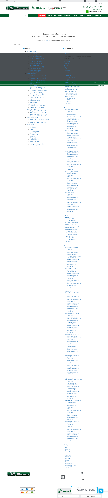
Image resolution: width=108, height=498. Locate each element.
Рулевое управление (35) (37, 63)
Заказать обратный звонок (95, 475)
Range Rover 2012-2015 (72, 355)
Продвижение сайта (98, 88)
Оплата (74, 15)
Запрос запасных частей (66, 1)
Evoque (66, 215)
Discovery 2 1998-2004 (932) (38, 77)
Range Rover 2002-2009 (72, 313)
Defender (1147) (31, 51)
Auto (31, 126)
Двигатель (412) (34, 55)
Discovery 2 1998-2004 (71, 130)
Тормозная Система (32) (37, 99)
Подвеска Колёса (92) (36, 61)
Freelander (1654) (31, 104)
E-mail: (93, 479)
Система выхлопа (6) (36, 65)
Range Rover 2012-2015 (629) (38, 116)
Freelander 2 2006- (70, 268)
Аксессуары (67, 455)
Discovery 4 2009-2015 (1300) (38, 80)
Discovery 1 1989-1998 (71, 109)
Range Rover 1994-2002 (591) (38, 111)
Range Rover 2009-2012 (72, 334)
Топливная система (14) (37, 97)
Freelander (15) (34, 139)
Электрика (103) (34, 72)
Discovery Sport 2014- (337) (37, 82)
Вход (86, 1)
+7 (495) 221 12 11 (94, 7)
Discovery (67, 108)
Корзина (98, 1)
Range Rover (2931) (32, 109)
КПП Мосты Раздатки (71, 83)
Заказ (65, 444)
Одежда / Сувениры (71, 467)
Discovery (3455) (31, 73)
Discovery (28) (34, 136)
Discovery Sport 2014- (71, 192)
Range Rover (67, 291)
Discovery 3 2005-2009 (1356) (38, 78)
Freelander (67, 246)
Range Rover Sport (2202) (34, 117)
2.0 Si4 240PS (70, 219)
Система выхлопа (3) (36, 95)
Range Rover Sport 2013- (72, 421)
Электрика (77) (34, 102)
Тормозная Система (71, 95)
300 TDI (69, 79)
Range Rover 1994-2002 (72, 293)
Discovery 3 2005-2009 (71, 151)
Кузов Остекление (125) (37, 58)
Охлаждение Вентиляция (72, 86)
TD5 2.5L (69, 81)
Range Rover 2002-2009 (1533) (38, 112)
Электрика (68, 103)
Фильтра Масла (70, 96)
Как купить (58, 15)
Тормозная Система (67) (37, 68)
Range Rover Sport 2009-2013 (73, 400)
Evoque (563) (30, 84)
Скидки (90, 15)
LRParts (32, 129)
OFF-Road (68, 74)
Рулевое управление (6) (37, 94)
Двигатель (68, 75)
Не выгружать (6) (35, 131)
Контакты (98, 15)
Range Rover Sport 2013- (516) (38, 122)
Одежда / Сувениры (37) (37, 144)
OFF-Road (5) (33, 53)
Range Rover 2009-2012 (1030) (38, 114)
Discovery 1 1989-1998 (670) (38, 75)
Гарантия (82, 15)
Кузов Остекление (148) (37, 89)
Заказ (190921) (31, 124)
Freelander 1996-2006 (71, 247)
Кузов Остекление (70, 84)
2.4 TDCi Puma (71, 77)
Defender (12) (34, 134)
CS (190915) (33, 128)
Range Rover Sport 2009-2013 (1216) (40, 121)
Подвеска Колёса (70, 88)
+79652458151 (98, 11)
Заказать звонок (97, 9)
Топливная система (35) (37, 67)
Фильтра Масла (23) (35, 100)
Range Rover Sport (69, 378)
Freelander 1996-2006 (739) (37, 106)
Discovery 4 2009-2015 (71, 172)
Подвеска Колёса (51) (36, 92)
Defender (66, 72)
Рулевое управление (71, 89)
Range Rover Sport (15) (36, 143)
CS (66, 447)
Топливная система (71, 93)
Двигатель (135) (34, 85)
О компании (41, 1)
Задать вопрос (11, 1)
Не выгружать (69, 451)
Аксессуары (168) (31, 133)
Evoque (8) (33, 138)
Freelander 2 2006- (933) (37, 107)
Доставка (67, 15)
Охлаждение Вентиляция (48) (38, 60)
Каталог (49, 15)
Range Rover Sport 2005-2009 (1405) (40, 119)
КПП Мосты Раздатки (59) (37, 87)
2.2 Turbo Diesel (71, 220)
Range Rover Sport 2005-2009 (73, 379)
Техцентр (45, 479)
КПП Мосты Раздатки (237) (37, 56)
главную (48, 40)
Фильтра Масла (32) (35, 70)
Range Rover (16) (34, 141)
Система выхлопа (70, 91)
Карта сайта (101, 89)
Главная (42, 15)
